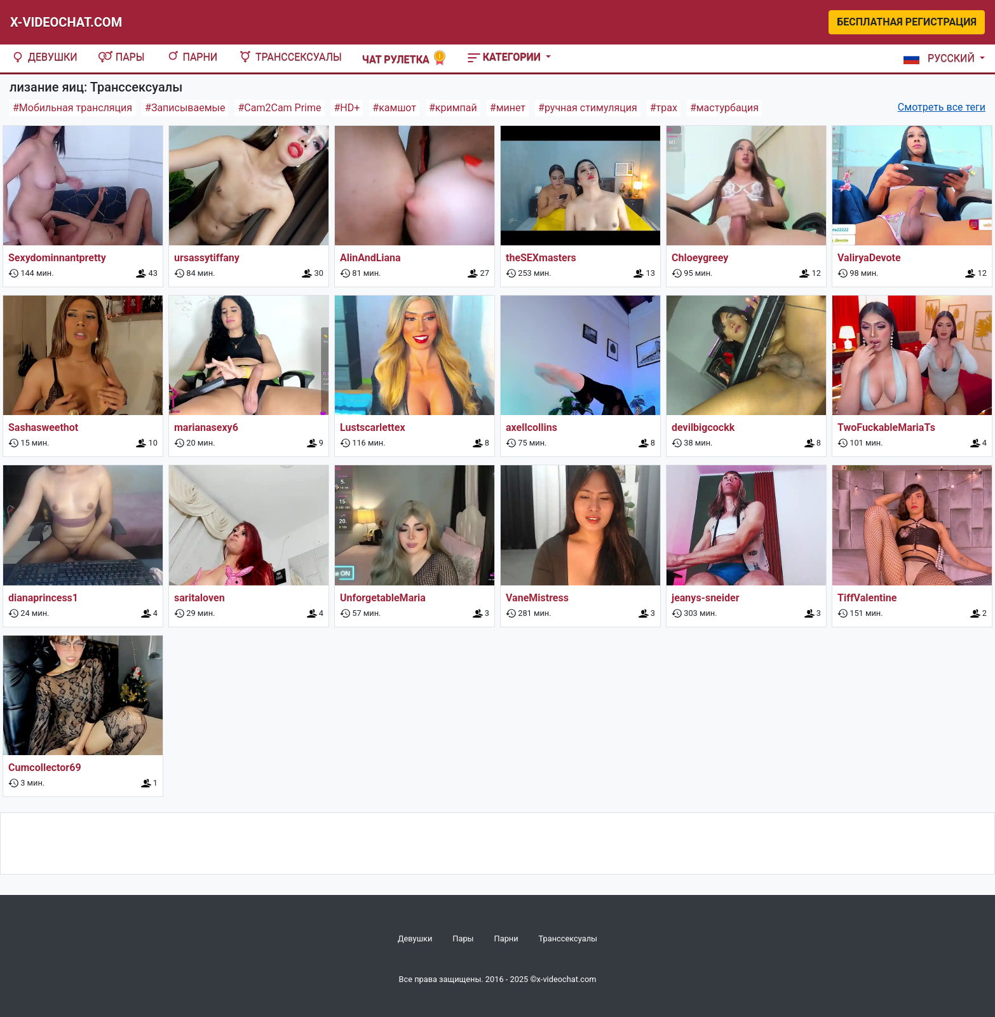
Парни (191, 57)
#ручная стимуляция (587, 108)
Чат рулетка (404, 58)
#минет (507, 108)
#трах (663, 108)
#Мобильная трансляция (72, 108)
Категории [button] (505, 57)
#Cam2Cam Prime (279, 108)
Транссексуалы (290, 57)
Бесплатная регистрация (907, 22)
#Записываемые (185, 108)
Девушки (44, 57)
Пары (121, 57)
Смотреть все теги (941, 107)
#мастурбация (724, 108)
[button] (941, 58)
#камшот (394, 108)
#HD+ (347, 108)
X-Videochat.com (66, 22)
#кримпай (453, 108)
